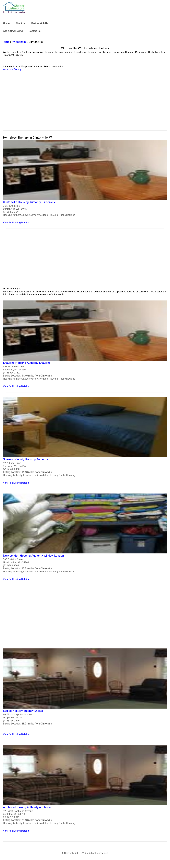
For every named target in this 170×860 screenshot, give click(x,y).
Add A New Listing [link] (13, 31)
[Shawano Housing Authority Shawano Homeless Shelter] (85, 344)
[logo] (14, 7)
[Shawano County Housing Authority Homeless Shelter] (85, 440)
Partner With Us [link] (39, 23)
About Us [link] (20, 23)
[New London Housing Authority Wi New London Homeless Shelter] (85, 537)
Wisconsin (19, 42)
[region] (85, 105)
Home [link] (6, 23)
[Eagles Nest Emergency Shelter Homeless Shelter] (85, 692)
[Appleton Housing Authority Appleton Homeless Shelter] (85, 788)
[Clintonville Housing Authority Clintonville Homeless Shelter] (85, 182)
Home (5, 42)
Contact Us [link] (34, 31)
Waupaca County (12, 69)
